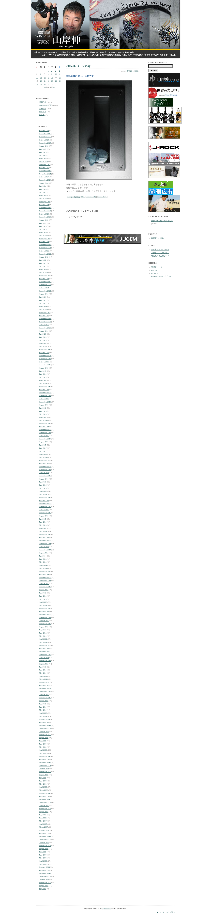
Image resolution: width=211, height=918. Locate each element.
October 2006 (44, 842)
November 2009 (45, 728)
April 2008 (43, 787)
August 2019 (43, 368)
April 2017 (43, 454)
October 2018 (44, 399)
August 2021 (43, 294)
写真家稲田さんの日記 (160, 249)
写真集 (42, 115)
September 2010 (45, 698)
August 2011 (43, 664)
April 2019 (43, 380)
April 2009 (43, 750)
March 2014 (43, 568)
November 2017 (45, 433)
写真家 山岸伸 (132, 71)
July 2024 (42, 186)
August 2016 (43, 479)
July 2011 (42, 667)
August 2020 (43, 331)
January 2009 (44, 759)
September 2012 (45, 624)
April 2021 (43, 306)
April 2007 (43, 824)
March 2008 (43, 790)
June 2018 (42, 411)
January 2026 (44, 131)
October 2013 (44, 584)
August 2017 (43, 442)
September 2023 (45, 217)
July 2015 (42, 519)
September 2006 (45, 846)
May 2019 (42, 377)
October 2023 (44, 214)
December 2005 (45, 873)
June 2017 (42, 448)
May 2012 (42, 636)
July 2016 (42, 482)
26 (37, 84)
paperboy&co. (106, 908)
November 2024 (45, 174)
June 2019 (42, 374)
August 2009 (43, 738)
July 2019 (42, 371)
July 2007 (42, 815)
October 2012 (44, 621)
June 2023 (42, 226)
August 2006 (43, 849)
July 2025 (42, 149)
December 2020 (45, 319)
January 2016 (44, 500)
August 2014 (43, 553)
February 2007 (44, 830)
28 (44, 84)
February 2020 (44, 349)
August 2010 (43, 701)
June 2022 (42, 263)
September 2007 (45, 808)
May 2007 (42, 821)
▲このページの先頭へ (166, 912)
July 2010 (42, 704)
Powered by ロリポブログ (161, 276)
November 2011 (45, 654)
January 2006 (44, 870)
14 (44, 77)
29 (48, 84)
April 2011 (43, 676)
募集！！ (42, 111)
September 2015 (45, 513)
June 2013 (42, 596)
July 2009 (42, 741)
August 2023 (43, 220)
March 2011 (43, 679)
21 (44, 81)
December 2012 (45, 614)
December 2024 (45, 171)
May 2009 (42, 747)
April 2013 (43, 602)
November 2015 (45, 507)
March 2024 (43, 198)
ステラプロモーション (160, 253)
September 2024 (45, 180)
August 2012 (43, 627)
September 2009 (45, 735)
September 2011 (45, 661)
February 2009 (44, 756)
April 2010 (43, 713)
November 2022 (45, 248)
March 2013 (43, 605)
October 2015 (44, 510)
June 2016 (42, 485)
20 (41, 81)
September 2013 (45, 587)
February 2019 (44, 386)
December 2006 (45, 836)
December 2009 (45, 725)
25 (59, 81)
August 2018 (43, 405)
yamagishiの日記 (45, 105)
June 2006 (42, 855)
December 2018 (45, 392)
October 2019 (44, 362)
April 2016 (43, 491)
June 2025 (42, 152)
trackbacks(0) (102, 197)
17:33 (83, 197)
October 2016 (44, 473)
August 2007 (43, 812)
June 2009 (42, 744)
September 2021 (45, 291)
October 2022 (44, 251)
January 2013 (44, 611)
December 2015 (45, 503)
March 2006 (43, 864)
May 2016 (42, 488)
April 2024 (43, 195)
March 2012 (43, 642)
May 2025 (42, 155)
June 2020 (42, 337)
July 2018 (42, 408)
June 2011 (42, 670)
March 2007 (43, 827)
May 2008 (42, 784)
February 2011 (44, 682)
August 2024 (43, 183)
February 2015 (44, 534)
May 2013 (42, 599)
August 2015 (43, 516)
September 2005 (45, 883)
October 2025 (44, 140)
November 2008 (45, 765)
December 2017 (45, 430)
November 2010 (45, 691)
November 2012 (45, 618)
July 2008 (42, 778)
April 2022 (43, 269)
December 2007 (45, 799)
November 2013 (45, 580)
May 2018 (42, 414)
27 (41, 84)
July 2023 (42, 223)
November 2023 (45, 211)
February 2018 (44, 423)
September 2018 (45, 402)
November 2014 (45, 544)
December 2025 (45, 134)
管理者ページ (156, 267)
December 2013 (45, 577)
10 (56, 74)
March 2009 (43, 753)
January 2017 (44, 463)
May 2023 (42, 229)
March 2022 (43, 272)
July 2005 (42, 889)
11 (59, 74)
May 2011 (42, 673)
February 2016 (44, 497)
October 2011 (44, 658)
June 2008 (42, 781)
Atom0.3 (154, 273)
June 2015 (42, 522)
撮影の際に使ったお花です (162, 221)
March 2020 (43, 346)
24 (56, 81)
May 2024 (42, 192)
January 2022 (44, 279)
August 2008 (43, 775)
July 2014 (42, 556)
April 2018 (43, 417)
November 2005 (45, 876)
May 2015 (42, 525)
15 (48, 77)
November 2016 (45, 470)
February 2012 (44, 645)
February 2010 (44, 719)
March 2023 (43, 235)
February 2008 (44, 793)
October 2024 (44, 177)
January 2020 (44, 353)
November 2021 (45, 285)
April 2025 (43, 158)
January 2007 (44, 833)
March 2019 (43, 383)
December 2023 (45, 208)
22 (48, 81)
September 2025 (45, 143)
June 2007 (42, 818)
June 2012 (42, 633)
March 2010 (43, 716)
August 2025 (43, 146)
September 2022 (45, 254)
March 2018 (43, 420)
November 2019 (45, 359)
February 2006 (44, 867)
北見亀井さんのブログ (160, 256)
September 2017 (45, 439)
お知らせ (42, 108)
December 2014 (45, 540)
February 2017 (44, 460)
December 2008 (45, 762)
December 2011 (45, 651)
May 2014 (42, 562)
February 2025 (44, 165)
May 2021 (42, 303)
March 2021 (43, 309)
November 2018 (45, 396)
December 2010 (45, 688)
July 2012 (42, 630)
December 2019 (45, 356)
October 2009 (44, 731)
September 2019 (45, 365)
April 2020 (43, 343)
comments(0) (91, 197)
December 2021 (45, 282)
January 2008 (44, 796)
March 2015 (43, 531)
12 (37, 77)
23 (52, 81)
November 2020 (45, 322)
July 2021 (42, 297)
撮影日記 (42, 102)
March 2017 (43, 457)
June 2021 (42, 300)
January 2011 (44, 685)
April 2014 (43, 565)
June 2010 (42, 707)
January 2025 (44, 168)
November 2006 (45, 839)
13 (41, 77)
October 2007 (44, 806)
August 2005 (43, 886)
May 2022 (42, 266)
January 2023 (44, 242)
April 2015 (43, 528)
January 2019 (44, 389)
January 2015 (44, 537)
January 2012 (44, 648)
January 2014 (44, 574)
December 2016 (45, 466)
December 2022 (45, 245)
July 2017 (42, 445)
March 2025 (43, 161)
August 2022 (43, 257)
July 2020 (42, 334)
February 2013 (44, 608)
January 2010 (44, 722)
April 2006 (43, 861)
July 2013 (42, 593)
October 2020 (44, 325)
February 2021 (44, 312)
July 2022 (42, 260)
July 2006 (42, 852)
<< (45, 87)
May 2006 (42, 858)
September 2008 (45, 772)
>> (54, 87)
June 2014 (42, 559)
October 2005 (44, 879)
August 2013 (43, 590)
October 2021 (44, 288)
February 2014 (44, 571)
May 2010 (42, 710)
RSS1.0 (154, 270)
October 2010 (44, 695)
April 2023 (43, 232)
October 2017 (44, 436)
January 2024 (44, 205)
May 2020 (42, 340)
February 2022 (44, 275)
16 (52, 77)
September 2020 (45, 328)
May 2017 (42, 451)
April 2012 (43, 639)
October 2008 (44, 768)
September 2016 (45, 476)
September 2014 (45, 550)
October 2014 (44, 547)
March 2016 (43, 494)
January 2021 (44, 315)
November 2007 (45, 802)
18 (59, 77)
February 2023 (44, 238)
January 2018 (44, 426)
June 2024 (42, 189)
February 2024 (44, 201)
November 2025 (45, 137)
